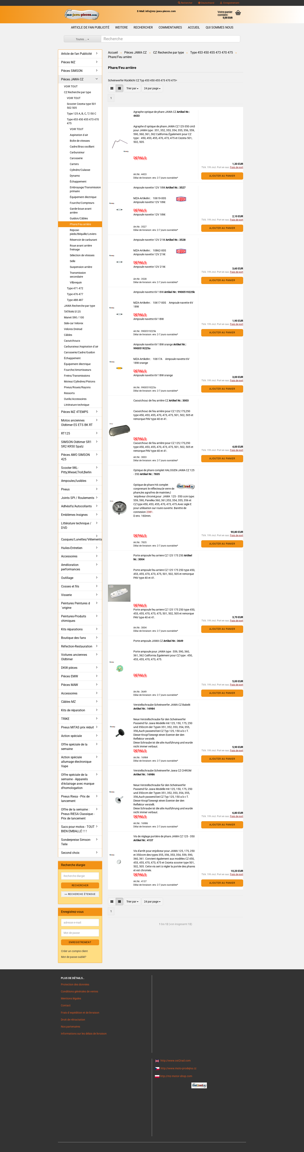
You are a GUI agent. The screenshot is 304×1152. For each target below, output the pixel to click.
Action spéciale (71, 736)
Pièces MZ (68, 62)
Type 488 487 (75, 299)
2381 (149, 511)
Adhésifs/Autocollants (76, 506)
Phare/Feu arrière (80, 224)
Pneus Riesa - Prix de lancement (75, 799)
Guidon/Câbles (79, 218)
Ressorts (69, 393)
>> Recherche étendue (80, 894)
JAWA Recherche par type (79, 305)
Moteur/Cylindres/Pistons (79, 381)
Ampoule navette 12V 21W (149, 239)
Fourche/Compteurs (82, 202)
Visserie (66, 595)
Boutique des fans (73, 638)
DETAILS (139, 158)
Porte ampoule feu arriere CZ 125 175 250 (158, 555)
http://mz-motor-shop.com (176, 1076)
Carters (74, 164)
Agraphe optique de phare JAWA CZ (155, 111)
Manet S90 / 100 (74, 317)
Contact (66, 1005)
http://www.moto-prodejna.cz (178, 1068)
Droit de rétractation (73, 1019)
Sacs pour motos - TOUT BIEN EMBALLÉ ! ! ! (78, 829)
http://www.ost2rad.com (176, 1060)
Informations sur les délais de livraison (84, 1033)
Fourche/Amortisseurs (77, 369)
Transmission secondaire (78, 274)
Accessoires (69, 556)
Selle (72, 261)
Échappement (78, 181)
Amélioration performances (70, 567)
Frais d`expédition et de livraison (80, 1012)
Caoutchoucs (72, 340)
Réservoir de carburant (83, 239)
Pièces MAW (69, 685)
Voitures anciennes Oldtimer (74, 657)
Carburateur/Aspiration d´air (81, 346)
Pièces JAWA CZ (72, 79)
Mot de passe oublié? (73, 956)
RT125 (65, 433)
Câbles (68, 334)
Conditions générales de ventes (79, 991)
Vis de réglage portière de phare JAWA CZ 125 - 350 (164, 836)
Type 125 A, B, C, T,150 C (81, 113)
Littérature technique (76, 404)
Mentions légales (71, 998)
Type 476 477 (75, 294)
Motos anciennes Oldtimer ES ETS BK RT (77, 423)
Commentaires (170, 27)
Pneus (65, 489)
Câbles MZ (68, 702)
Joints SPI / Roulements (77, 498)
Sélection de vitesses (82, 255)
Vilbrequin (76, 282)
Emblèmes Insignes (74, 515)
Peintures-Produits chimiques (73, 618)
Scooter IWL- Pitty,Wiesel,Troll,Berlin (76, 470)
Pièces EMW (69, 676)
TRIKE (65, 719)
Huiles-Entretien (71, 548)
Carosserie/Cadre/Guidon (79, 352)
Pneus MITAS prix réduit (77, 727)
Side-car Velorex (73, 323)
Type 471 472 (75, 288)
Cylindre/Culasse (80, 169)
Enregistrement (229, 3)
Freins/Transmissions (77, 375)
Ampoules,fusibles (73, 481)
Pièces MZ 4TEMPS (74, 412)
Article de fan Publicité (90, 27)
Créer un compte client (74, 951)
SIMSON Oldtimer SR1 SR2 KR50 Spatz (76, 444)
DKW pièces (69, 668)
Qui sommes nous (219, 27)
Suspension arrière (81, 266)
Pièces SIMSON (71, 71)
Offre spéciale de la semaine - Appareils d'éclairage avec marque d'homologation (77, 781)
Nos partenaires (70, 1026)
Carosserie (76, 158)
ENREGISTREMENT (80, 942)
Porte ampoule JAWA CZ (148, 640)
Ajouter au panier (222, 176)
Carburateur (77, 152)
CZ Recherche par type (77, 92)
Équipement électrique (83, 197)
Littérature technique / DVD (76, 525)
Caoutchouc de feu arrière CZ (151, 400)
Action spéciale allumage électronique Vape (76, 761)
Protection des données (75, 984)
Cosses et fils (70, 586)
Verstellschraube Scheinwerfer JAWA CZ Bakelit (161, 704)
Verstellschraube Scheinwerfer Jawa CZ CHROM (162, 770)
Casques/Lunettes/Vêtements (81, 539)
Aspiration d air (79, 134)
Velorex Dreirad (73, 329)
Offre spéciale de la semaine (74, 747)
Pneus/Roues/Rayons (77, 387)
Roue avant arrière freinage (81, 247)
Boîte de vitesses (80, 140)
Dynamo (75, 175)
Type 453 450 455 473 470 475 (83, 121)
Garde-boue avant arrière (81, 210)
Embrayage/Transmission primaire (85, 189)
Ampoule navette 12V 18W (149, 187)
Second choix (70, 853)
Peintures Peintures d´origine (75, 605)
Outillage (67, 578)
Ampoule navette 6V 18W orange (153, 344)
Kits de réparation (73, 710)
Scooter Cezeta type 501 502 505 (81, 105)
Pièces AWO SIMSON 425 (75, 457)
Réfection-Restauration (76, 646)
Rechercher (185, 3)
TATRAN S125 (72, 311)
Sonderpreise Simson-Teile (76, 842)
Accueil (194, 27)
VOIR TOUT (71, 86)
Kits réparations (72, 629)
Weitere (121, 27)
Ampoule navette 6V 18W (148, 292)
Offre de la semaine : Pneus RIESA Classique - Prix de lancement (77, 814)
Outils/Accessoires (75, 399)
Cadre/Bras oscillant (82, 146)
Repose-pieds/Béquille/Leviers (83, 231)
